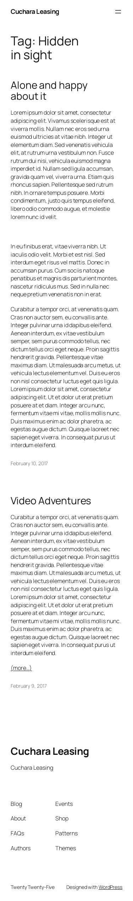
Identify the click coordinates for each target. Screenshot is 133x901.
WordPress (110, 887)
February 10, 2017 (29, 463)
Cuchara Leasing (35, 11)
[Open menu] (118, 11)
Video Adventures (51, 500)
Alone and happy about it (49, 90)
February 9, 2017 (28, 685)
